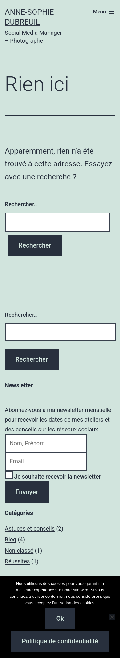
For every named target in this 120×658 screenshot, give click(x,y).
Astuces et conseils (30, 528)
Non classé (19, 550)
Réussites (17, 561)
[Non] (112, 617)
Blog (10, 539)
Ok (60, 618)
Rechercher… (21, 204)
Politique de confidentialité (60, 641)
